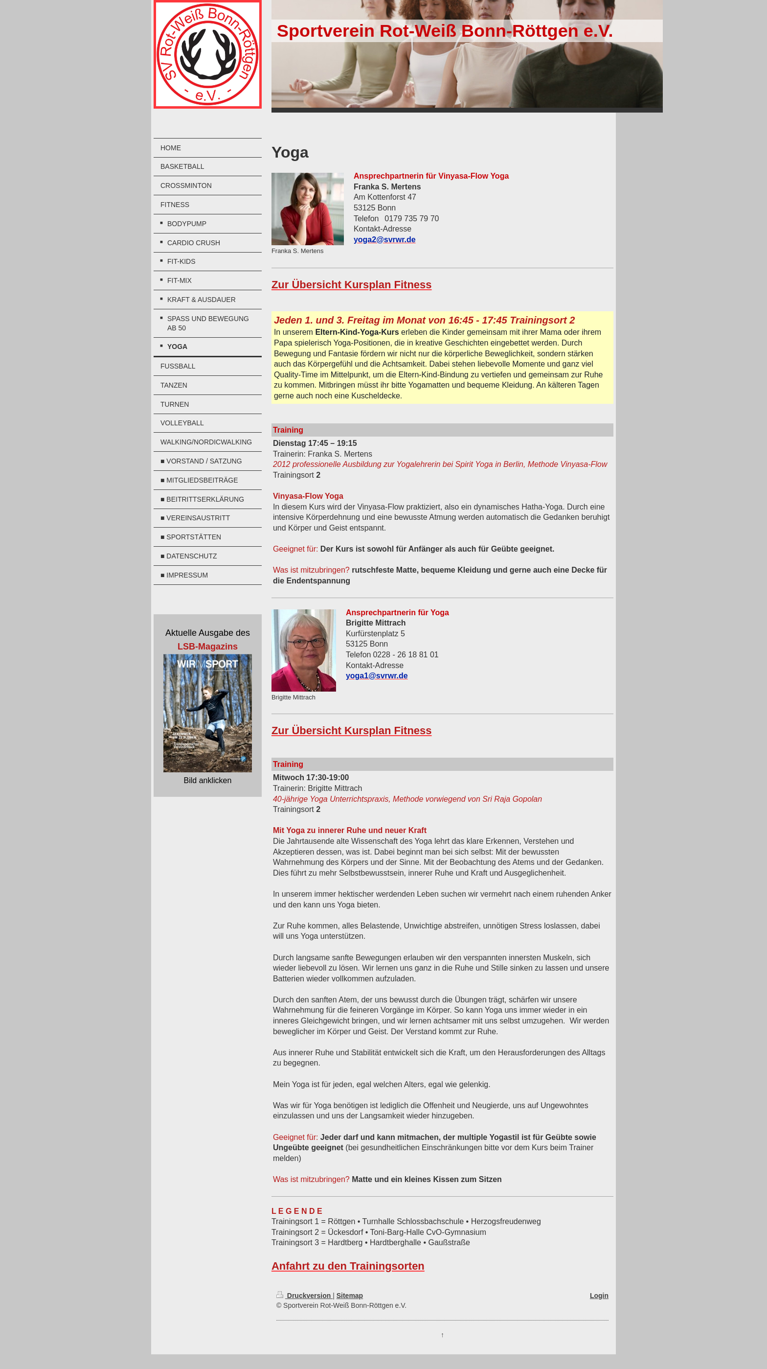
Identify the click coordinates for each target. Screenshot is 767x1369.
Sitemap (350, 1295)
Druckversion (304, 1295)
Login (599, 1295)
